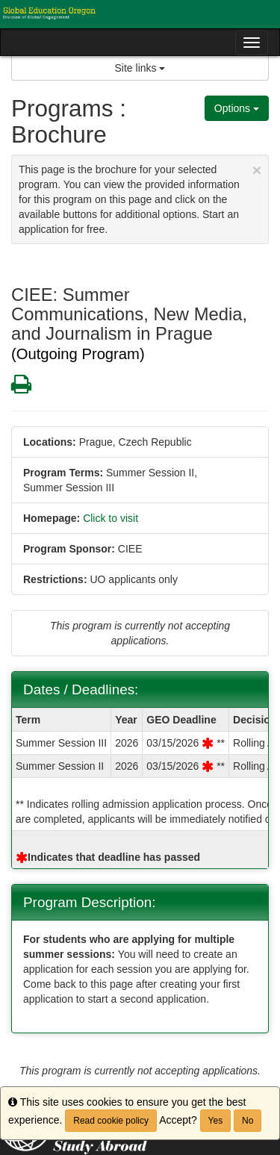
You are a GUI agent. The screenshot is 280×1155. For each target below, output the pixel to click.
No (247, 1120)
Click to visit (110, 518)
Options (236, 108)
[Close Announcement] (256, 170)
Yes (215, 1120)
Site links (140, 68)
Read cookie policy (111, 1120)
